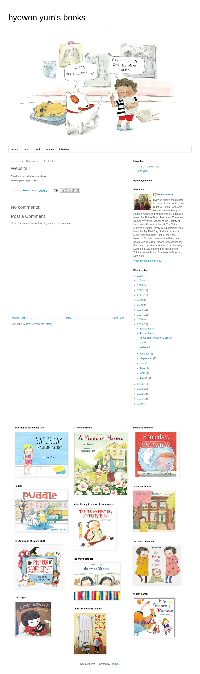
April (143, 373)
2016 (140, 319)
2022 (140, 290)
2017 (140, 314)
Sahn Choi (142, 171)
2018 (140, 309)
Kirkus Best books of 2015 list (156, 337)
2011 (140, 398)
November (146, 333)
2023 (140, 285)
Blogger (115, 664)
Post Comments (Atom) (39, 324)
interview (64, 149)
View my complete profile (147, 260)
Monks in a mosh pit (147, 166)
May (143, 368)
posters (144, 342)
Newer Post (18, 318)
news (27, 149)
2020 (140, 299)
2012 (140, 393)
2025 (140, 275)
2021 (140, 295)
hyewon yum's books (46, 17)
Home (68, 318)
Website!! (145, 347)
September (146, 358)
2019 (140, 304)
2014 (140, 384)
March (144, 378)
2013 (140, 388)
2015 (140, 324)
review (14, 149)
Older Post (118, 318)
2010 (140, 403)
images (50, 149)
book (37, 149)
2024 (140, 280)
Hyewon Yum (165, 194)
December (146, 328)
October (145, 353)
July (142, 363)
